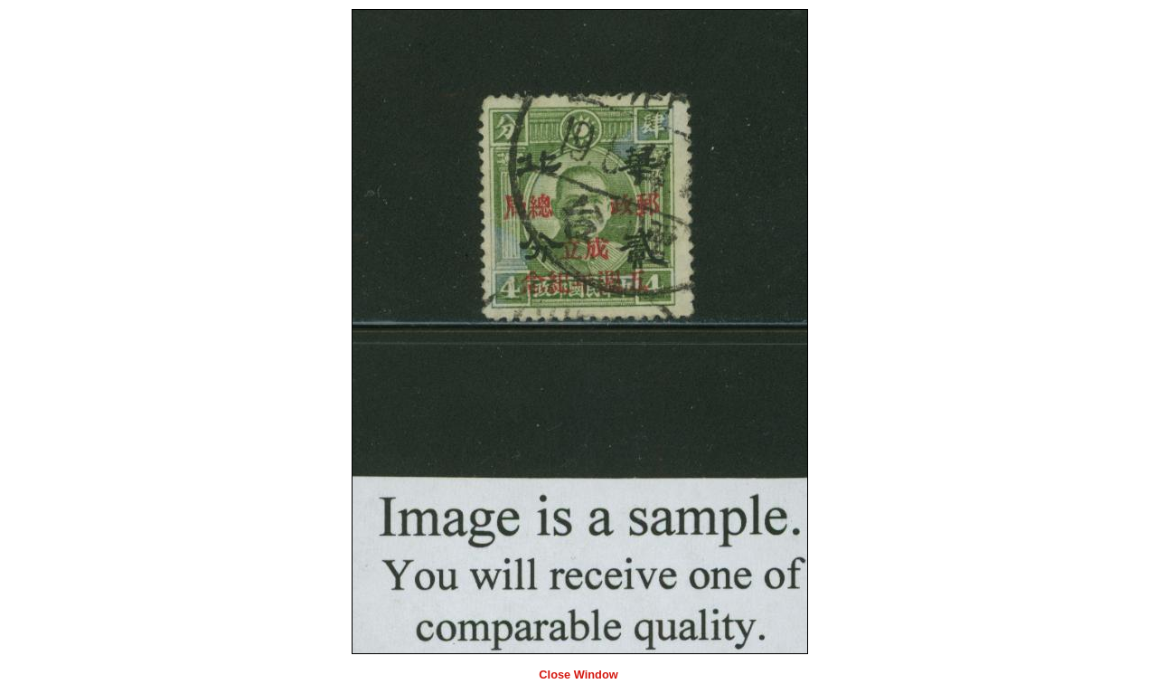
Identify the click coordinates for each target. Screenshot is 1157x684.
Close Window (578, 674)
